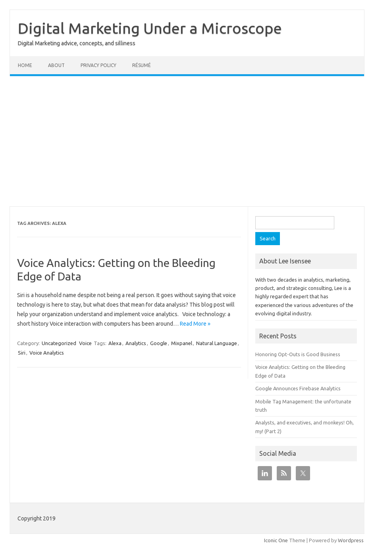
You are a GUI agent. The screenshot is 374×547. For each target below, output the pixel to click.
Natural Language (216, 343)
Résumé (141, 65)
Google (158, 343)
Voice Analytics (46, 352)
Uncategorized (59, 343)
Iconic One (276, 540)
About (56, 65)
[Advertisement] (187, 141)
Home (25, 65)
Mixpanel (181, 343)
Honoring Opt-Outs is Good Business (297, 354)
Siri (21, 352)
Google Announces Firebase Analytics (298, 388)
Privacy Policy (98, 65)
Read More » (195, 324)
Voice (85, 343)
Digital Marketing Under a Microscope (150, 28)
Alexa (114, 343)
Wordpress (351, 540)
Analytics (135, 343)
